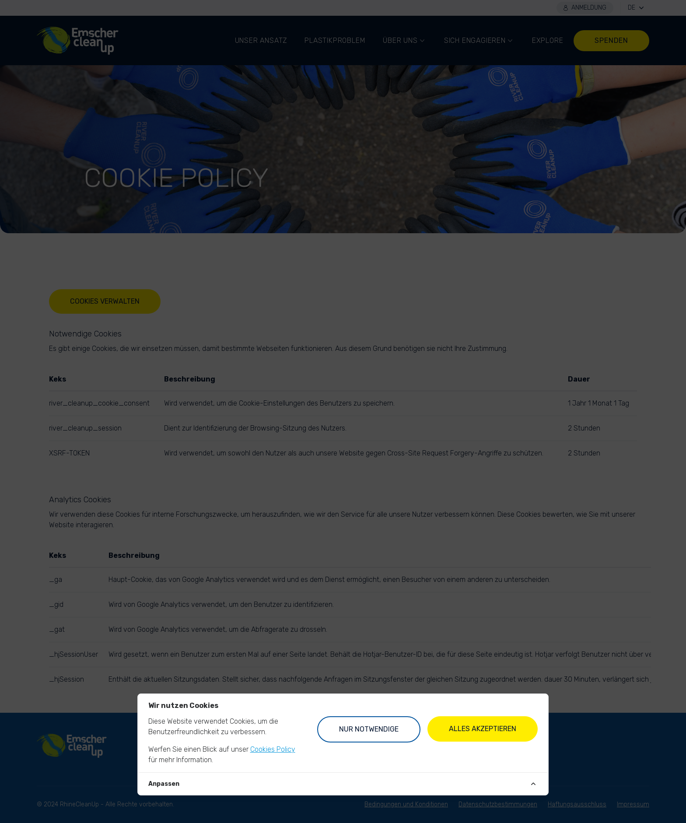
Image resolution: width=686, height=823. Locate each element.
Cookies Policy (272, 749)
